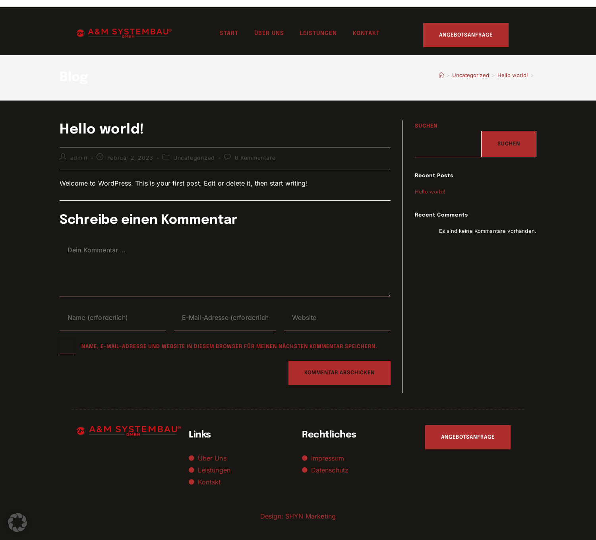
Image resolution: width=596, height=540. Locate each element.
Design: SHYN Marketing (298, 516)
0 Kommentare (255, 157)
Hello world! (430, 191)
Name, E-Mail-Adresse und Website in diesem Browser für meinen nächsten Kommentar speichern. (229, 346)
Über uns (269, 33)
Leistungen (318, 33)
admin (78, 157)
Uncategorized (194, 157)
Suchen (426, 126)
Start (229, 33)
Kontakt (366, 33)
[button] (17, 522)
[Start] (441, 75)
